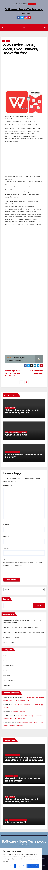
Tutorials (23, 432)
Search (6, 599)
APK (4, 40)
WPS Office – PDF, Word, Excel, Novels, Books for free (20, 49)
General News (8, 665)
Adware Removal (19, 712)
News (5, 670)
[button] (45, 27)
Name (6, 525)
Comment (7, 485)
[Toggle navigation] (24, 27)
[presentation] (17, 573)
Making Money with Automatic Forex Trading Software (22, 411)
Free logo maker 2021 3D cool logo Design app (13, 373)
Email (6, 536)
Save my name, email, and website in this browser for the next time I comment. (23, 564)
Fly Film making (9, 642)
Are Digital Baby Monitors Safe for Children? (24, 455)
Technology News (14, 432)
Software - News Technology (24, 9)
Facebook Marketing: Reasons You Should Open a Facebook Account (24, 758)
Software (12, 407)
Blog (7, 40)
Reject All (21, 866)
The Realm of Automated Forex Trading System (21, 627)
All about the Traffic (16, 434)
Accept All (33, 866)
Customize (8, 866)
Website (6, 548)
